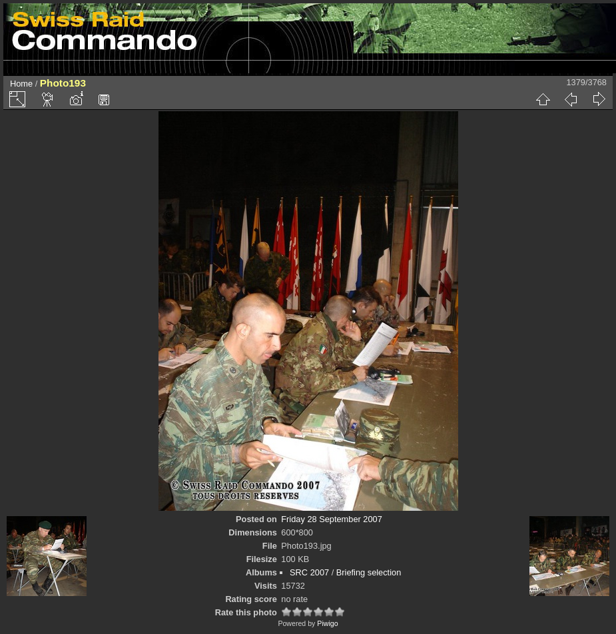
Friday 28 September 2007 (331, 519)
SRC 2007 (309, 572)
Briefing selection (368, 572)
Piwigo (327, 623)
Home (21, 84)
